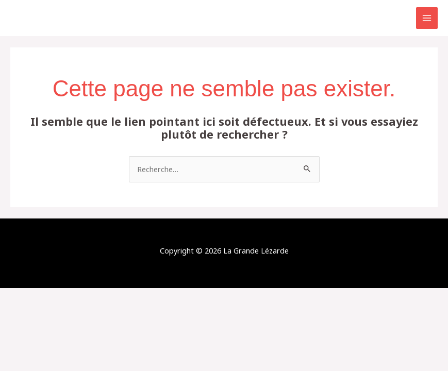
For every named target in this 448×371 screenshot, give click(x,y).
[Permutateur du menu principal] (427, 18)
